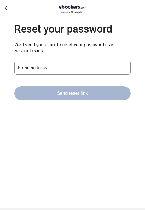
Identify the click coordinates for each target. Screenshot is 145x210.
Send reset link (72, 93)
